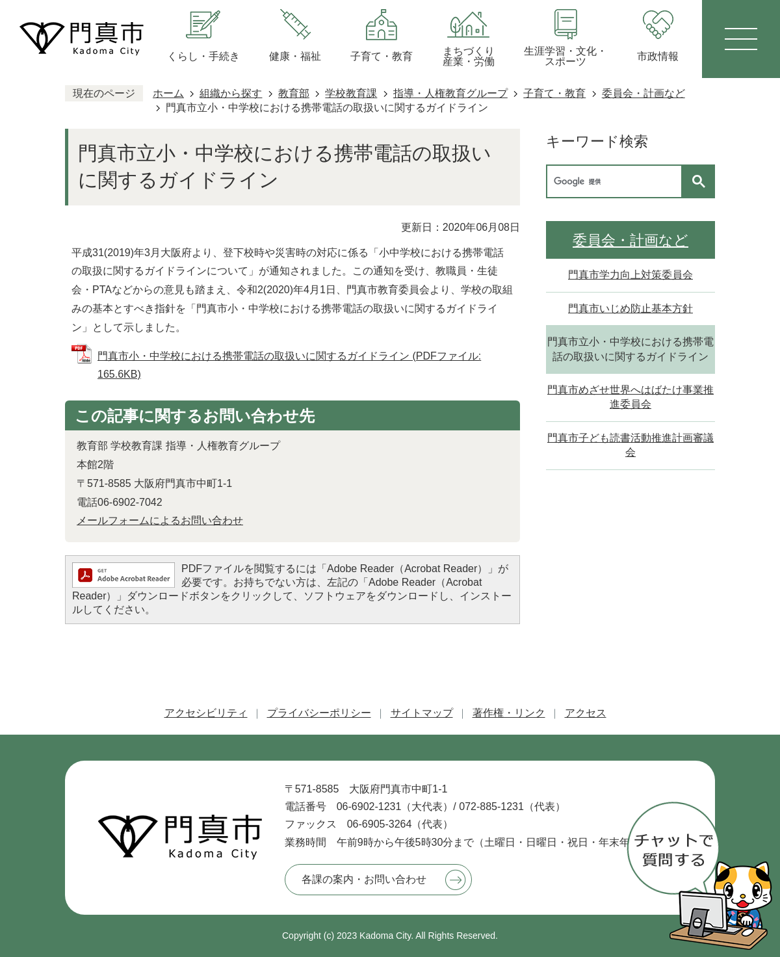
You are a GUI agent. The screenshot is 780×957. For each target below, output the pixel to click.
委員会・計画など (643, 93)
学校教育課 (351, 93)
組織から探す (231, 93)
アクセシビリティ (206, 712)
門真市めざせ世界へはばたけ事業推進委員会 (630, 397)
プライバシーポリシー (319, 712)
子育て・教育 (554, 93)
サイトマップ (422, 712)
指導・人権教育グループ (450, 93)
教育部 (293, 93)
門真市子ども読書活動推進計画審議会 (630, 445)
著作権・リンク (509, 712)
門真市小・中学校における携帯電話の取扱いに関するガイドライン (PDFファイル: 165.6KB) (289, 365)
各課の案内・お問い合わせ (364, 879)
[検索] (617, 181)
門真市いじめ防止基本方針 (630, 308)
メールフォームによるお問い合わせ (160, 520)
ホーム (168, 93)
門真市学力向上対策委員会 (630, 274)
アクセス (585, 712)
